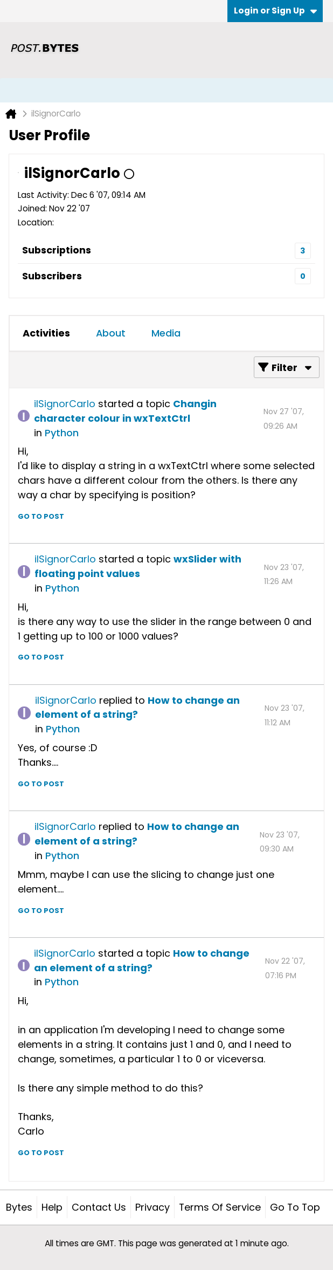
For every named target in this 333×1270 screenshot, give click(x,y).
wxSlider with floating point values (137, 566)
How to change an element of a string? (137, 708)
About (111, 333)
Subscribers (52, 276)
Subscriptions (56, 250)
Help (52, 1207)
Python (62, 433)
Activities (46, 333)
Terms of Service (220, 1207)
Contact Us (99, 1207)
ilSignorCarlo (64, 403)
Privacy (152, 1207)
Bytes (19, 1207)
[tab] (46, 333)
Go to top (295, 1207)
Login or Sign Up (275, 10)
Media (166, 333)
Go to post (41, 516)
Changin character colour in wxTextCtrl (125, 411)
